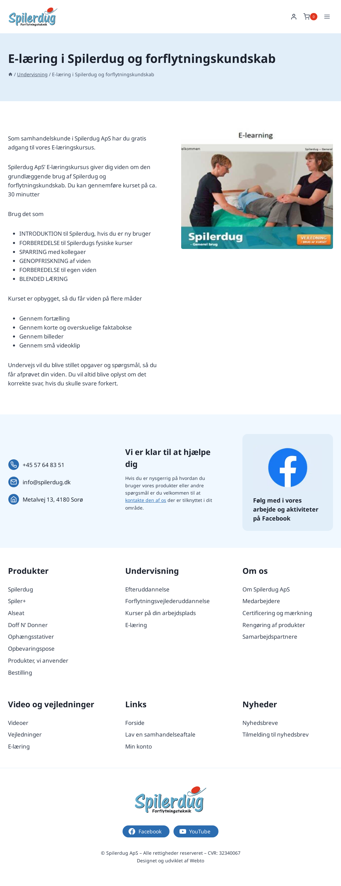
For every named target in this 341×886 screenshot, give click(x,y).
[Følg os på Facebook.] (287, 468)
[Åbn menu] (327, 16)
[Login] (293, 17)
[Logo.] (170, 799)
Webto (197, 860)
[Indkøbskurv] (310, 16)
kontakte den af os (145, 500)
